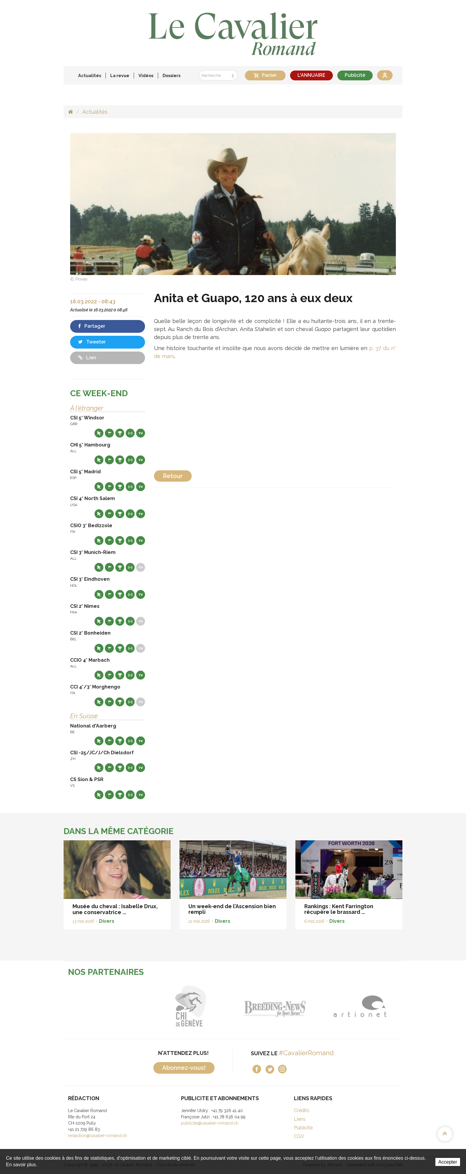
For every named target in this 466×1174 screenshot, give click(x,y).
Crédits (301, 1110)
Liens (300, 1119)
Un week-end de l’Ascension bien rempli (232, 909)
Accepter (447, 1161)
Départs (109, 433)
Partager (91, 326)
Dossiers (171, 75)
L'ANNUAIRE (311, 75)
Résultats (119, 433)
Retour (173, 476)
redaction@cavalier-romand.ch (97, 1135)
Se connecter (385, 75)
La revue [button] (119, 75)
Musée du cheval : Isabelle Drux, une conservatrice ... (115, 909)
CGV (299, 1136)
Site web (99, 433)
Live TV (140, 433)
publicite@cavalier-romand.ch (209, 1123)
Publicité (355, 75)
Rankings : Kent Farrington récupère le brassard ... (338, 909)
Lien (87, 357)
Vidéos (145, 75)
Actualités (89, 75)
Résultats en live (130, 433)
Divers (106, 921)
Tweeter (92, 342)
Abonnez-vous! (184, 1067)
